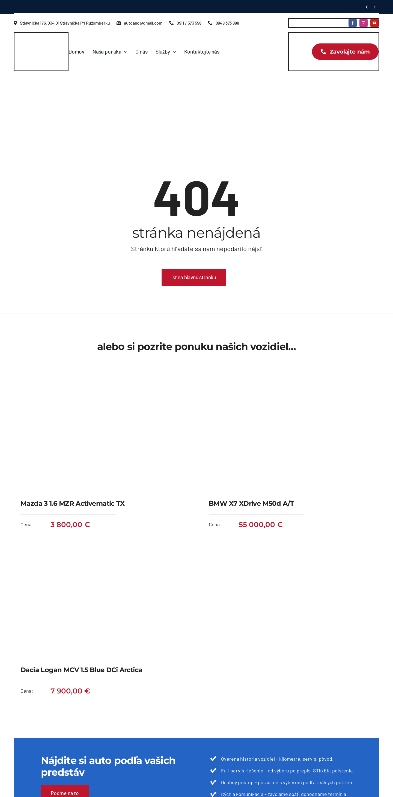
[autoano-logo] (36, 41)
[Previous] (367, 7)
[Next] (375, 7)
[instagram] (363, 23)
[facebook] (353, 23)
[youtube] (374, 23)
